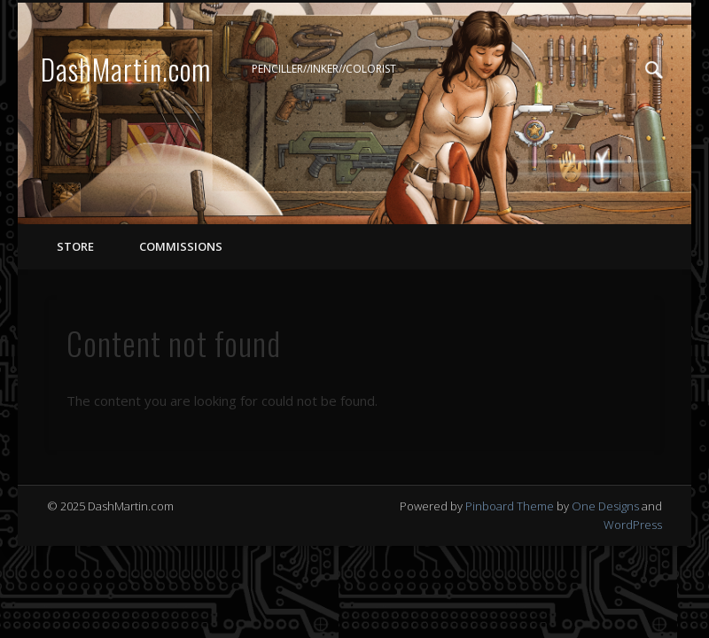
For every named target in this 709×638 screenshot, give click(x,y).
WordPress (633, 525)
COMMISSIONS (179, 246)
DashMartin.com (126, 68)
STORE (75, 246)
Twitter (618, 70)
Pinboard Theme (509, 506)
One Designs (605, 506)
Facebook (581, 70)
